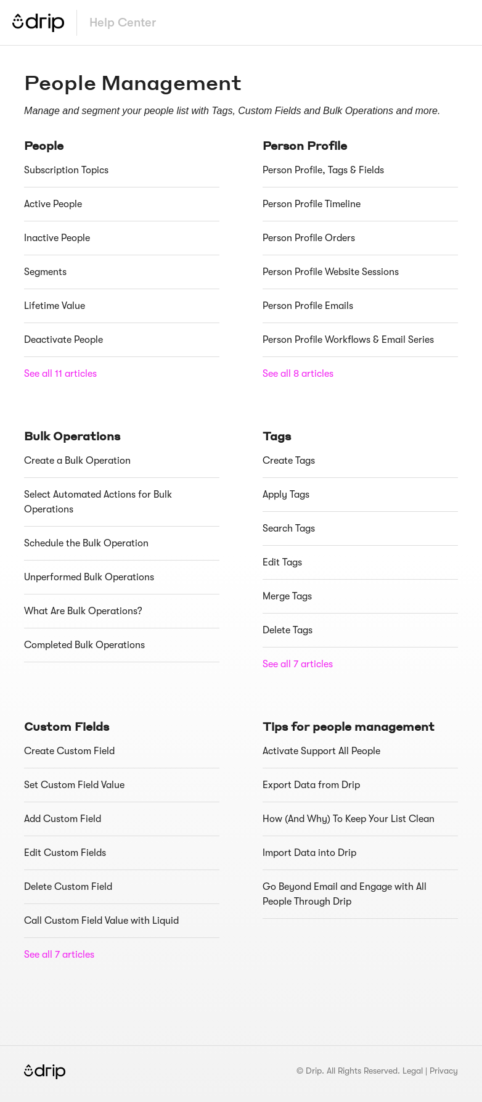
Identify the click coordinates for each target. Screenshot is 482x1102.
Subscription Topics (66, 170)
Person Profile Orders (309, 238)
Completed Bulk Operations (84, 645)
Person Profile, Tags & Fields (323, 170)
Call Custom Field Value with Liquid (101, 920)
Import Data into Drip (309, 852)
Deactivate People (63, 339)
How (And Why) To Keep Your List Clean (349, 818)
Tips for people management (349, 726)
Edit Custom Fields (65, 852)
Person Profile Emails (308, 305)
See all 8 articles (298, 373)
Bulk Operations (72, 436)
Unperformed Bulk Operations (89, 577)
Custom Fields (66, 726)
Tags (277, 436)
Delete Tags (287, 630)
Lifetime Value (54, 305)
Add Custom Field (62, 818)
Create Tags (289, 460)
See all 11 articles (60, 373)
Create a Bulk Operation (77, 460)
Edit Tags (282, 562)
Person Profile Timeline (312, 204)
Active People (53, 204)
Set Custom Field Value (74, 785)
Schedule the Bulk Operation (86, 543)
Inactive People (57, 238)
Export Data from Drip (311, 785)
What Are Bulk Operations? (83, 611)
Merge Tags (287, 596)
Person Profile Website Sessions (331, 272)
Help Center (122, 22)
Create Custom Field (69, 751)
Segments (45, 272)
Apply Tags (286, 494)
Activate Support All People (321, 751)
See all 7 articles (298, 664)
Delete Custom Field (68, 886)
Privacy (444, 1070)
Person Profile (305, 145)
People (43, 145)
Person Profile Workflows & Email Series (348, 339)
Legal (412, 1070)
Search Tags (289, 528)
